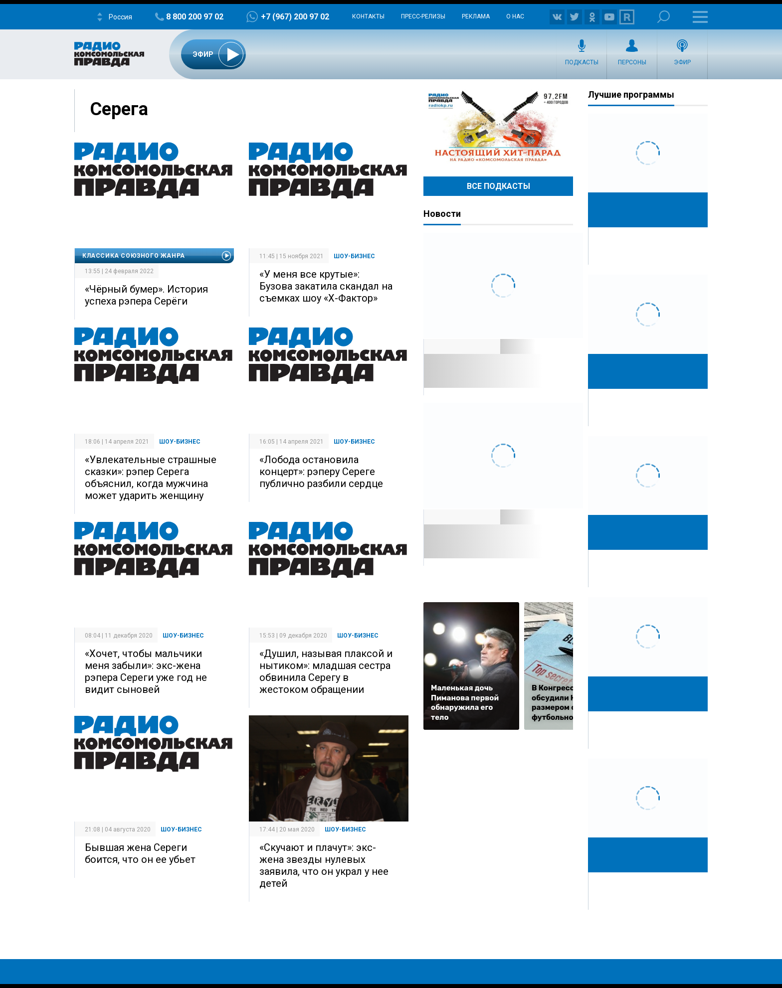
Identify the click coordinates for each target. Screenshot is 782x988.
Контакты (368, 16)
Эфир (682, 62)
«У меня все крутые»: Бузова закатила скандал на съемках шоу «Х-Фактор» (325, 286)
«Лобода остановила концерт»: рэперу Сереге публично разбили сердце (321, 472)
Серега (119, 109)
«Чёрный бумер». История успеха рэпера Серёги (146, 295)
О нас (515, 16)
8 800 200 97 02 (194, 16)
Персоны (632, 62)
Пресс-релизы (423, 16)
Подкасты (581, 62)
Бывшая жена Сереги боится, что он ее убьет (140, 853)
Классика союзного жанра (133, 255)
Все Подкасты (498, 186)
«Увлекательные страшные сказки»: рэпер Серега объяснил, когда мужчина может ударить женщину (150, 477)
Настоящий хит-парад (498, 126)
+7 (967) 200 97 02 (295, 16)
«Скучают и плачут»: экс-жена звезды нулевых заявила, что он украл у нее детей (324, 865)
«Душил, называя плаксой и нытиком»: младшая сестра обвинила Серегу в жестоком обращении (325, 671)
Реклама (476, 16)
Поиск (663, 16)
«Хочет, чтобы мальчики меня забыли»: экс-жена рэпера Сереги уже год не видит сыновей (146, 671)
